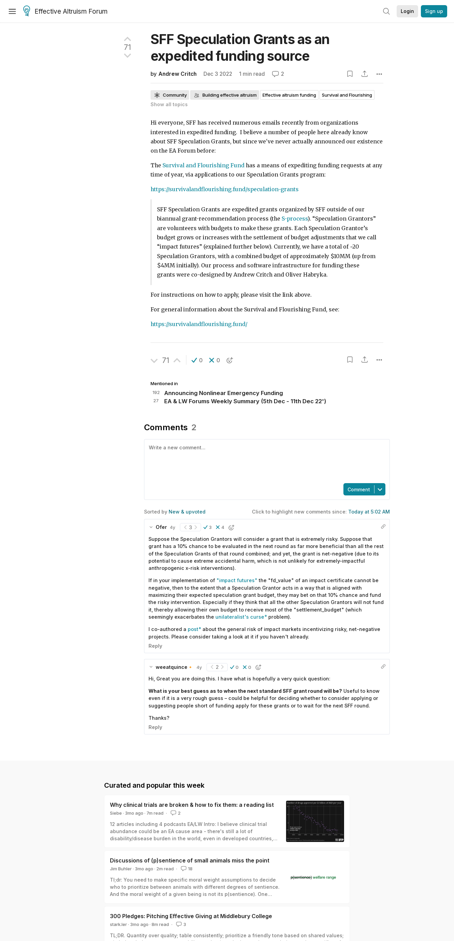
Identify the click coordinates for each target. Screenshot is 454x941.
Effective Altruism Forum (65, 11)
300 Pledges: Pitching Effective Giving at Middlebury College (191, 916)
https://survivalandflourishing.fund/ (199, 324)
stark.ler (118, 924)
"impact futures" (236, 580)
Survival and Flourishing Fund (203, 165)
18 (186, 869)
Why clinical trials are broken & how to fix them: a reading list (192, 804)
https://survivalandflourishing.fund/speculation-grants (225, 189)
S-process (295, 218)
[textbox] (265, 461)
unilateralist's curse (239, 617)
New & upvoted (187, 512)
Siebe (116, 813)
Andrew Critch (177, 74)
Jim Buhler (121, 868)
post (193, 629)
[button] (197, 360)
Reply (155, 646)
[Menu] (12, 11)
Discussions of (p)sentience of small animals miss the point (189, 860)
